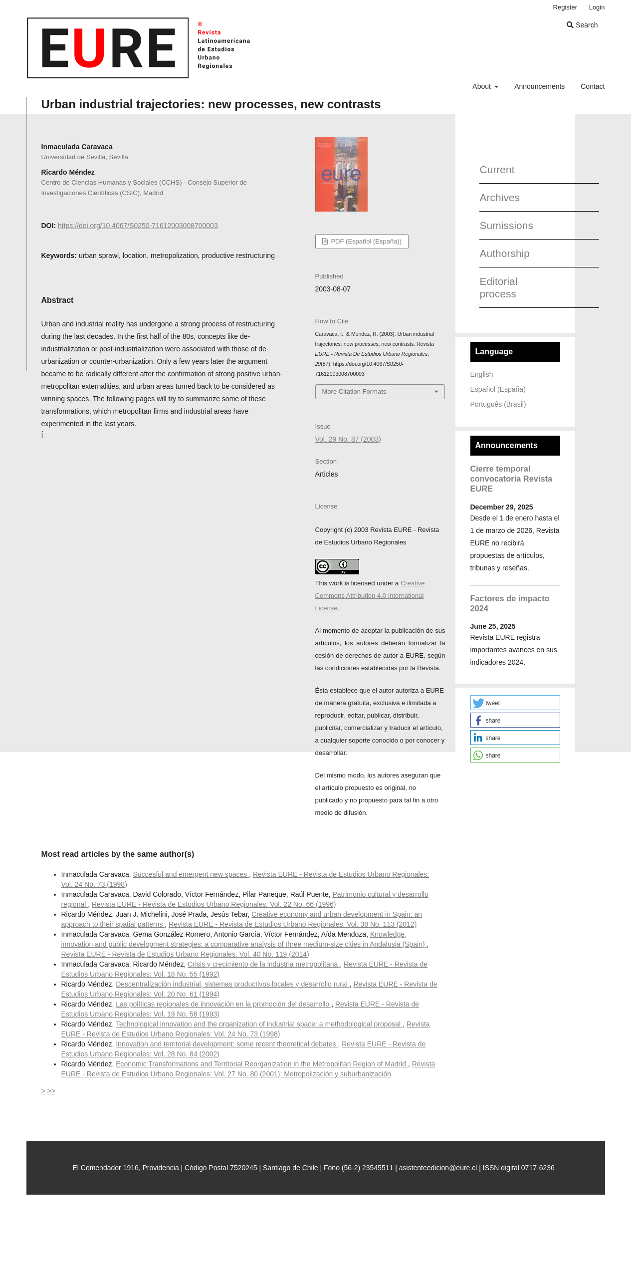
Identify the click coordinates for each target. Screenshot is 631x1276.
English (481, 374)
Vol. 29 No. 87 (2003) (348, 439)
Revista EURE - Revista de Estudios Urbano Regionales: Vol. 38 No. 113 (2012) (293, 924)
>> (51, 1091)
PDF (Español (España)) (365, 241)
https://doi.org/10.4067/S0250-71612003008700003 (138, 226)
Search (582, 25)
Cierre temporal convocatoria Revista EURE (511, 478)
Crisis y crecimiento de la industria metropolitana (264, 964)
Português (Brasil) (498, 404)
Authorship (504, 253)
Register (565, 7)
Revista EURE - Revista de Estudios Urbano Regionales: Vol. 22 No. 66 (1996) (214, 904)
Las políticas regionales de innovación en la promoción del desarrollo (223, 1004)
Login (597, 7)
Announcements (539, 86)
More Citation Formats (354, 391)
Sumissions (504, 225)
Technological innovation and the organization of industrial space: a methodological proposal (259, 1024)
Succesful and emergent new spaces (191, 874)
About (482, 86)
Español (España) (498, 389)
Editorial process (499, 287)
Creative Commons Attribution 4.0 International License (370, 595)
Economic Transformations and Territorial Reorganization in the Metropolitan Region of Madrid (262, 1064)
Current (497, 169)
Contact (593, 86)
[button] (515, 702)
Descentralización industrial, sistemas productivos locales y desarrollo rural (232, 984)
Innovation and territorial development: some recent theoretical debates (227, 1044)
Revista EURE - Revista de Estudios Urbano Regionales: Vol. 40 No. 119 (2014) (185, 954)
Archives (500, 197)
